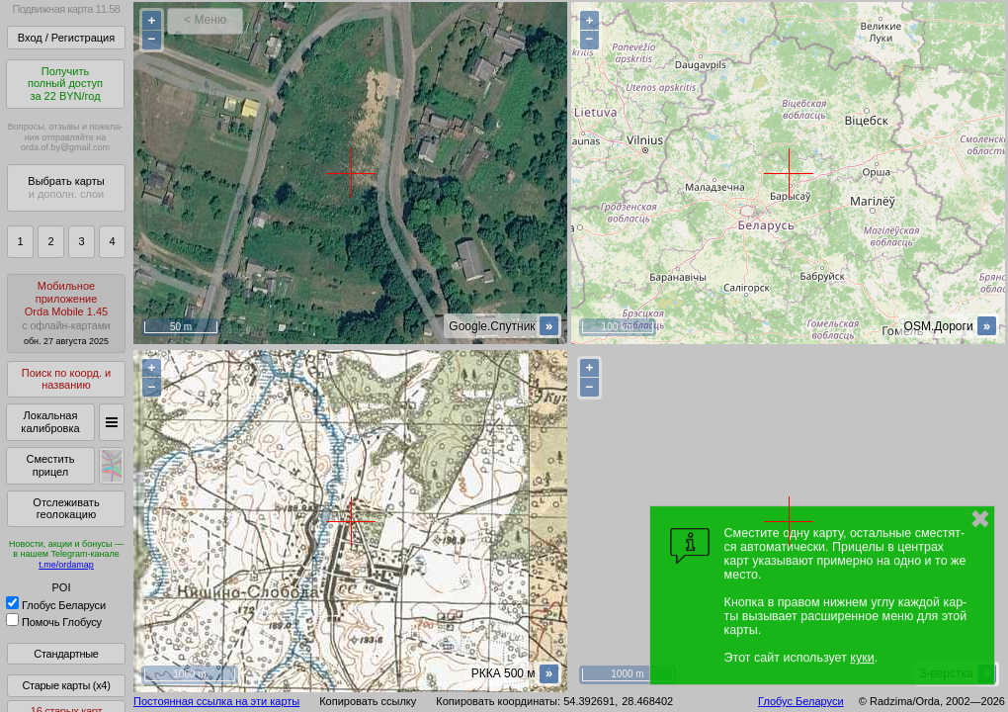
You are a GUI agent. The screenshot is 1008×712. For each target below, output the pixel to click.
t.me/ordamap (66, 565)
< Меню (205, 20)
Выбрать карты (66, 187)
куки (862, 658)
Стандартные (66, 654)
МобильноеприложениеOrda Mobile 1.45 (66, 313)
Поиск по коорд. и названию (66, 379)
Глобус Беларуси (56, 605)
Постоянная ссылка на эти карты (216, 701)
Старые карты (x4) (66, 685)
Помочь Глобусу (54, 622)
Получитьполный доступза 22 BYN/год (65, 83)
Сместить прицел (50, 465)
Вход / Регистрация (66, 38)
